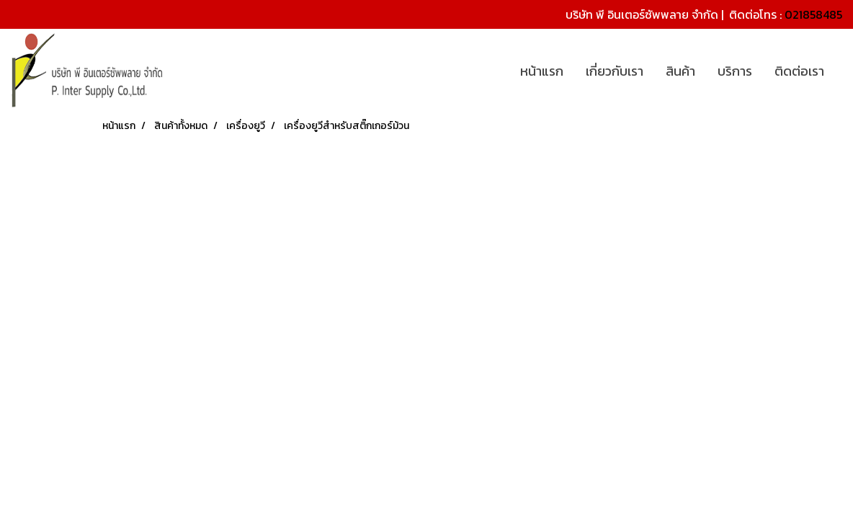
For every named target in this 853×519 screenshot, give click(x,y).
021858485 (813, 14)
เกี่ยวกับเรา (614, 71)
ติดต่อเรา (799, 71)
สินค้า (680, 71)
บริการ (735, 71)
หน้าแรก (541, 71)
